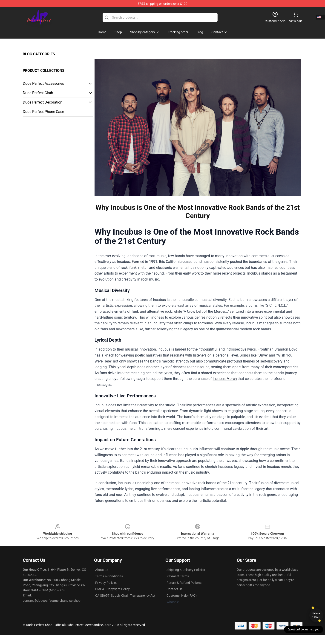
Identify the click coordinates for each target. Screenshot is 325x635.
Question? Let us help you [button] (303, 629)
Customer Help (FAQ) (182, 595)
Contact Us (174, 589)
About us (101, 570)
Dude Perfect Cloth (38, 93)
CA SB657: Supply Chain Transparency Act (125, 595)
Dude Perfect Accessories (43, 83)
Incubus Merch (225, 379)
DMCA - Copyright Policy (112, 589)
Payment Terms (178, 576)
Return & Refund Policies (184, 582)
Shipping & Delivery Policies (186, 570)
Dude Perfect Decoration (42, 102)
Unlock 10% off (316, 615)
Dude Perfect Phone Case (43, 112)
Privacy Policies (106, 582)
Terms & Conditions (109, 576)
